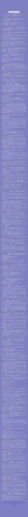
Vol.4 (11, 501)
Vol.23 (14, 504)
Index (3, 17)
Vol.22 (12, 504)
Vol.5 (13, 501)
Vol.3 (9, 501)
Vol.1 (5, 501)
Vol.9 (20, 501)
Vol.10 (23, 501)
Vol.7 (16, 501)
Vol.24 (16, 504)
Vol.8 (18, 501)
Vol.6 (14, 501)
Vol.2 (7, 501)
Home (1, 17)
